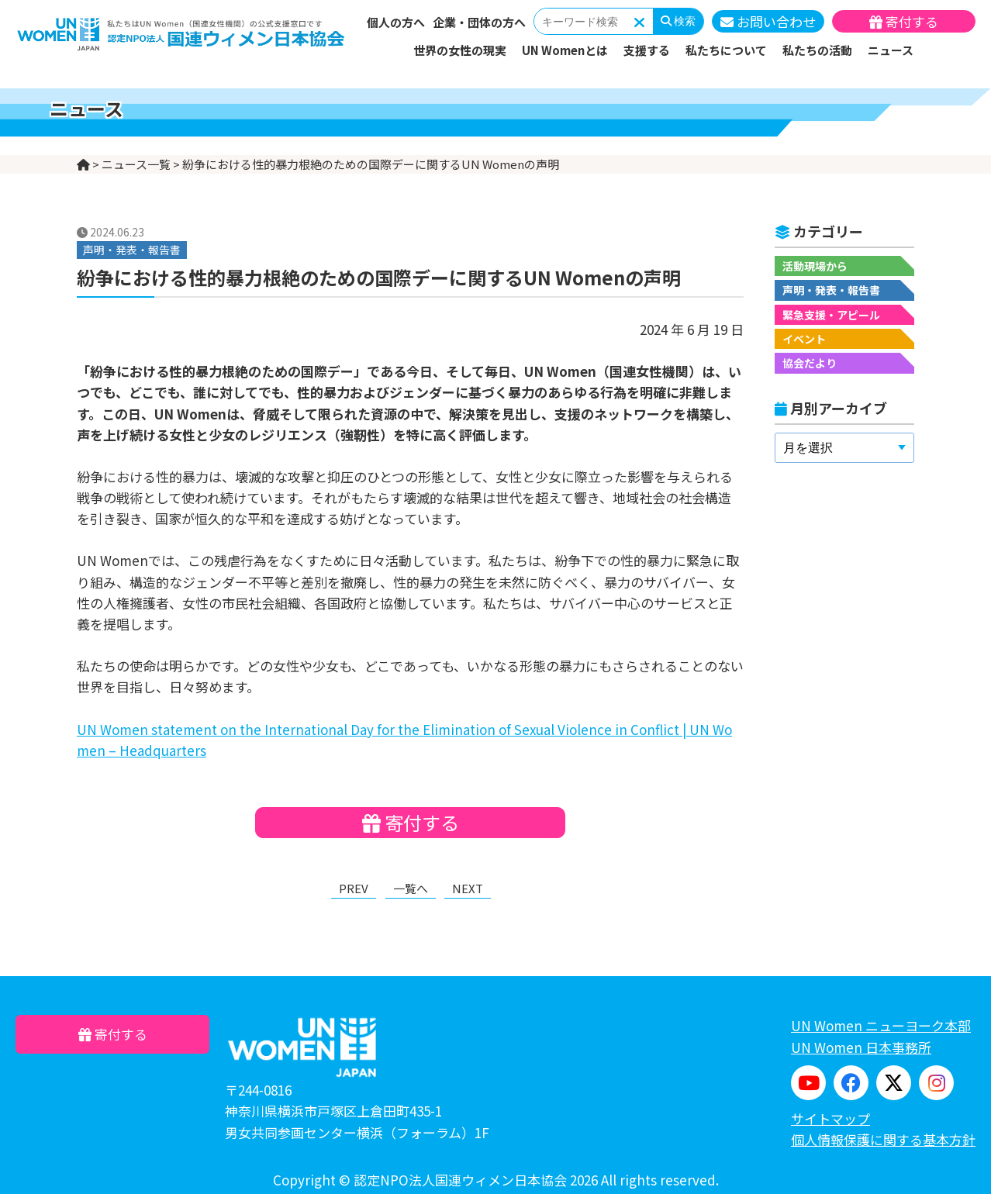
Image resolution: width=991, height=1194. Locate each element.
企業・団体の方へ (479, 22)
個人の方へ (396, 22)
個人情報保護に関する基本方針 (883, 1139)
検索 (678, 21)
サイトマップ (830, 1118)
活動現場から (815, 266)
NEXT (467, 888)
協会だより (809, 363)
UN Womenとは (565, 50)
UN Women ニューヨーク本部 (881, 1025)
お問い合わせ (768, 21)
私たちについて (726, 50)
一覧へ (410, 888)
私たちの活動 (817, 50)
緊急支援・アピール (831, 315)
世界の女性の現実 (459, 50)
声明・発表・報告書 (831, 290)
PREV (353, 888)
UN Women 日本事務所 (861, 1047)
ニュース (890, 50)
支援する (646, 50)
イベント (804, 339)
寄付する (903, 21)
